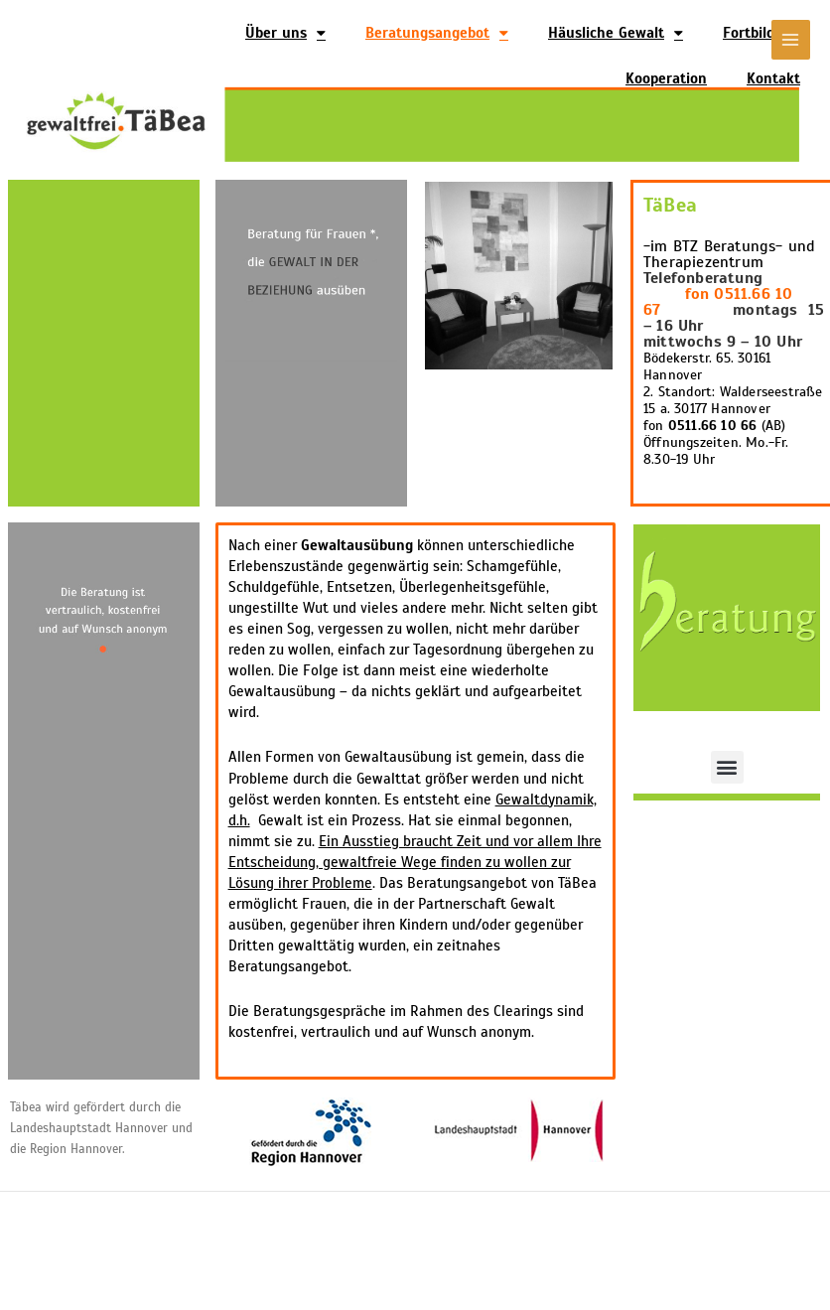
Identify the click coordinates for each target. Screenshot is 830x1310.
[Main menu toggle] (790, 39)
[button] (727, 767)
